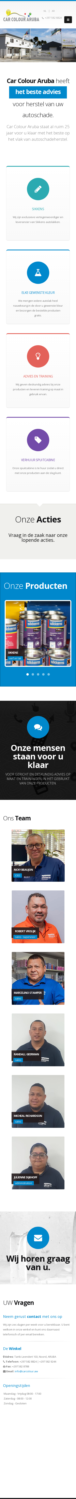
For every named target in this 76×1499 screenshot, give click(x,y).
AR (53, 11)
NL (45, 11)
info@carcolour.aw (26, 1371)
